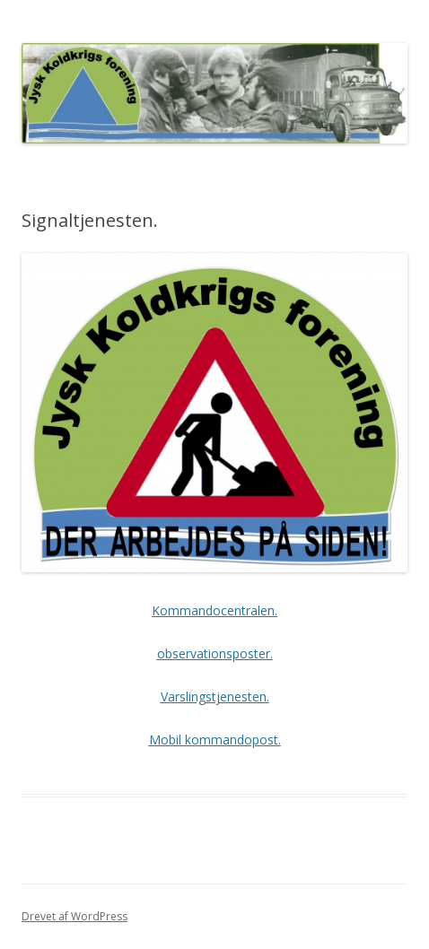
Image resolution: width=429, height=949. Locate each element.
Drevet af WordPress (74, 916)
